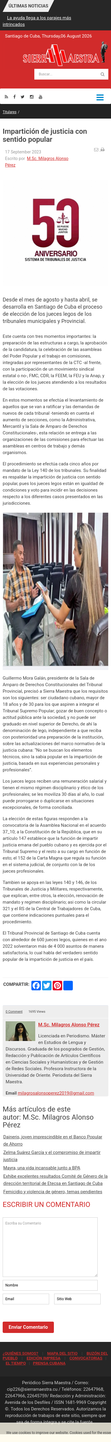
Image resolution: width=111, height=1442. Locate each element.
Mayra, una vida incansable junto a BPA (41, 1168)
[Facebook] (14, 96)
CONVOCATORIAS (86, 1358)
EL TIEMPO (16, 1363)
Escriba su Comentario (50, 1247)
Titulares (10, 112)
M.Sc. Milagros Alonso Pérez (68, 1025)
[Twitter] (23, 96)
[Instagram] (31, 96)
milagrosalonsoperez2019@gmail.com (56, 1093)
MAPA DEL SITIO (62, 1353)
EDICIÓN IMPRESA (43, 1358)
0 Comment (14, 1012)
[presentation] (48, 1322)
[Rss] (6, 96)
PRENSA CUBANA (49, 1363)
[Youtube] (40, 96)
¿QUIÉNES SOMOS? (20, 1353)
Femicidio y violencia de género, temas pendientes (52, 1191)
